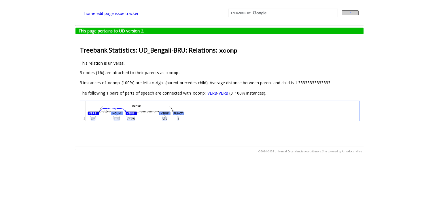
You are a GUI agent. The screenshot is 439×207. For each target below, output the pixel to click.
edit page (105, 13)
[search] (282, 13)
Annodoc (347, 151)
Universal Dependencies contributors (298, 151)
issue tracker (127, 13)
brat (361, 151)
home (89, 13)
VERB (212, 93)
